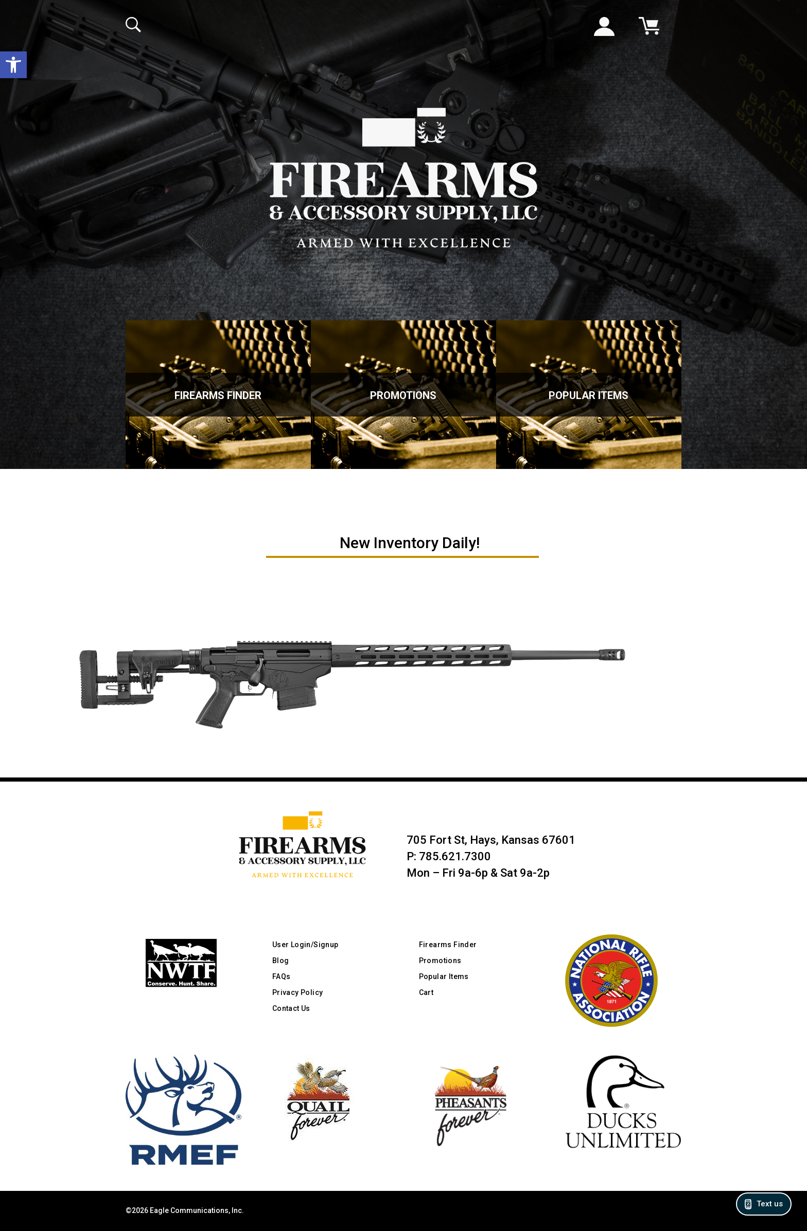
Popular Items (588, 395)
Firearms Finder (217, 395)
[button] (13, 64)
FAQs (281, 976)
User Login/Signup (305, 944)
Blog (280, 960)
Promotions (403, 395)
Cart (426, 992)
